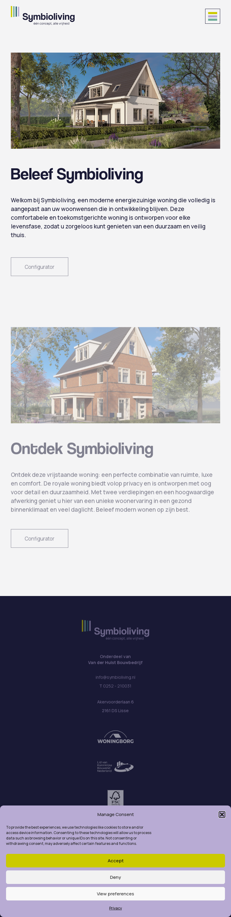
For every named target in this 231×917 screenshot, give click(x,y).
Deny (115, 877)
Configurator (39, 269)
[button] (222, 815)
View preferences (115, 894)
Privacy (115, 908)
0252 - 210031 (117, 689)
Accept (116, 860)
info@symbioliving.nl (115, 680)
